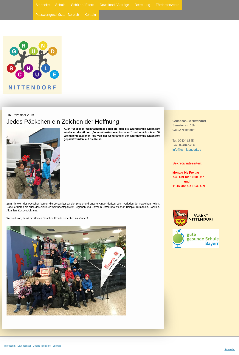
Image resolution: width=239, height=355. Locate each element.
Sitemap (57, 345)
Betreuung (142, 5)
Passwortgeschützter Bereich (57, 15)
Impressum (9, 345)
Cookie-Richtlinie (42, 345)
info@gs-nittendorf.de (187, 149)
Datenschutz (24, 345)
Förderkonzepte (167, 5)
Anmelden (229, 349)
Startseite (42, 5)
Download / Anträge (114, 5)
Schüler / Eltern (82, 5)
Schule (60, 5)
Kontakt (90, 15)
